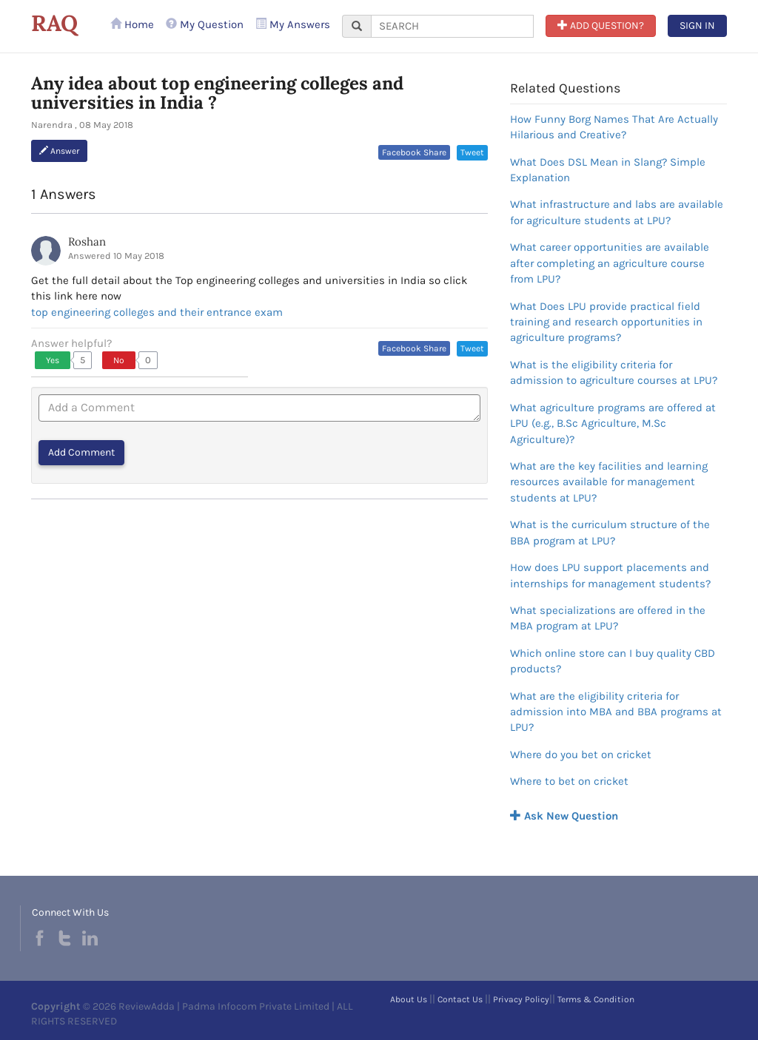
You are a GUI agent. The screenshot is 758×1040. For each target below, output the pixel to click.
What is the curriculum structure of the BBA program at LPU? (610, 532)
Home (132, 24)
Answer (59, 151)
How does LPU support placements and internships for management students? (610, 575)
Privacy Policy (521, 999)
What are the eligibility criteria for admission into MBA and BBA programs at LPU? (616, 712)
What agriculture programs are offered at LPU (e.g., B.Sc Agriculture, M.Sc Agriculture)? (613, 423)
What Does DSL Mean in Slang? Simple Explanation (607, 169)
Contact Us (460, 999)
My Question (205, 24)
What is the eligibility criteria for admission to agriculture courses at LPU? (613, 372)
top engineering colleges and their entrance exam (157, 312)
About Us (408, 999)
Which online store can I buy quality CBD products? (612, 660)
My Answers (292, 24)
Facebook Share (414, 152)
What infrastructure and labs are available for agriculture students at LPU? (616, 211)
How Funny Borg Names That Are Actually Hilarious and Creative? (614, 126)
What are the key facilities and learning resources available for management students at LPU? (609, 481)
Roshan (87, 241)
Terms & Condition (595, 999)
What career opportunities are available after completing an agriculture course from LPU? (609, 263)
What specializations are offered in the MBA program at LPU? (607, 618)
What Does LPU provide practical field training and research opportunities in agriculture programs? (606, 322)
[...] (452, 26)
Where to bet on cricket (569, 781)
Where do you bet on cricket (580, 754)
